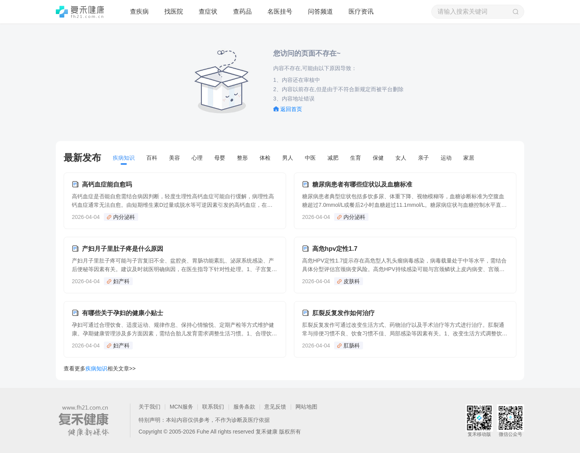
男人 (287, 158)
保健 (378, 158)
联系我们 (213, 407)
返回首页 (291, 109)
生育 (355, 158)
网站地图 (306, 407)
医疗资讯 (361, 11)
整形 (242, 158)
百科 (151, 158)
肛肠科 (351, 345)
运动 (446, 158)
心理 (197, 158)
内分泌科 (124, 217)
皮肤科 (351, 281)
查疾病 (139, 11)
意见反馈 (275, 407)
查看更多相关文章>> (99, 368)
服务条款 (244, 407)
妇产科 (121, 281)
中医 (310, 158)
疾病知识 (124, 158)
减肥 (332, 158)
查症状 (208, 11)
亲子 (423, 158)
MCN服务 (181, 407)
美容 (174, 158)
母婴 (219, 158)
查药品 (242, 11)
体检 (265, 158)
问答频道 (320, 11)
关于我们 (149, 407)
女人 (400, 158)
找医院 (173, 11)
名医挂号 (279, 11)
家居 (468, 158)
